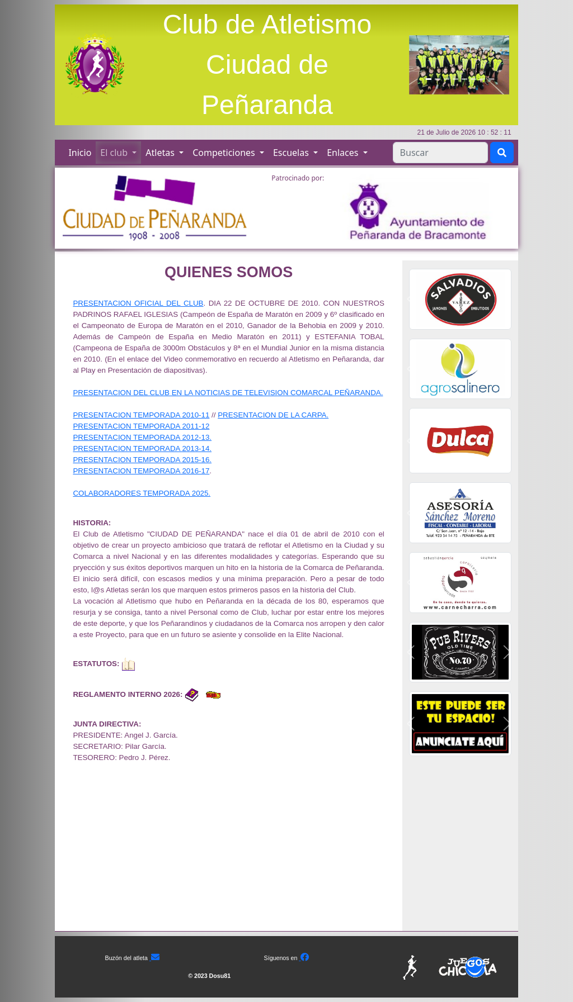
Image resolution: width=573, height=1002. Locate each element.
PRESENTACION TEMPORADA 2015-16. (142, 459)
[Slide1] (428, 79)
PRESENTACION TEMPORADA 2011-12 (141, 426)
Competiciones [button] (224, 152)
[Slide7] (482, 79)
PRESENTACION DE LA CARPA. (273, 415)
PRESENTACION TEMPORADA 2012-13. (142, 437)
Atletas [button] (161, 152)
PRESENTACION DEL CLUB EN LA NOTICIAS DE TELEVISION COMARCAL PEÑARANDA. (228, 392)
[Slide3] (446, 79)
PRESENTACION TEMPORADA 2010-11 (141, 415)
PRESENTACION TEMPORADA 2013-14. (142, 448)
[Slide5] (464, 79)
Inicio (79, 152)
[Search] (440, 152)
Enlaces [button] (343, 152)
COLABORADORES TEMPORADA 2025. (141, 493)
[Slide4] (455, 79)
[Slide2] (437, 79)
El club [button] (115, 152)
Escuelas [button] (292, 152)
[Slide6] (473, 79)
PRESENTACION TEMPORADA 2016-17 (141, 471)
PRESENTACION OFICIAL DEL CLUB (138, 303)
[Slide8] (491, 79)
